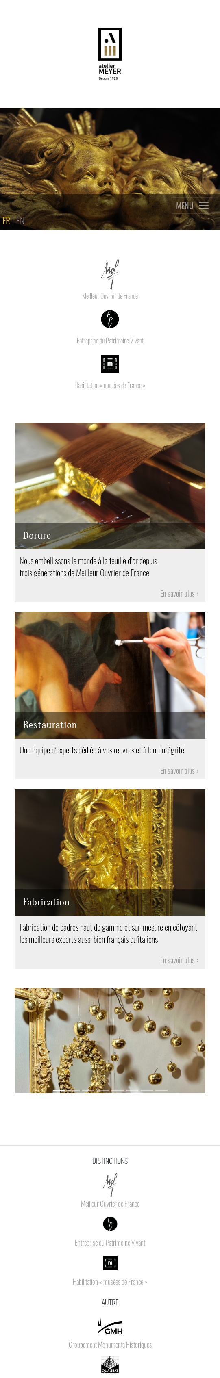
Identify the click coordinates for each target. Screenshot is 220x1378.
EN (21, 220)
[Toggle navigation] (193, 205)
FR (7, 220)
